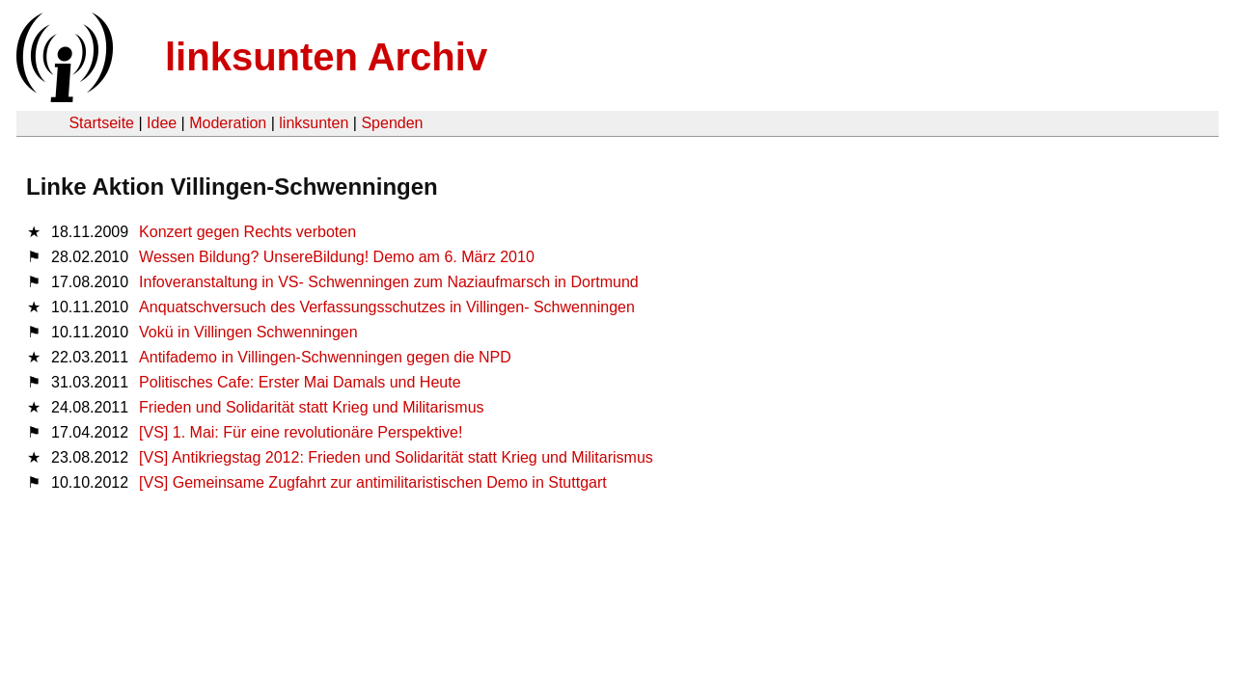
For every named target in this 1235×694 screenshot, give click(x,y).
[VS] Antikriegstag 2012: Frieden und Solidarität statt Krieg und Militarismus (396, 457)
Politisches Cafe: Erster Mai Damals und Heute (299, 382)
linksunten (313, 123)
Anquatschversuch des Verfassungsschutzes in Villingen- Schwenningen (387, 307)
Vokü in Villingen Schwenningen (248, 332)
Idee (162, 123)
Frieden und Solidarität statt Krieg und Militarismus (311, 407)
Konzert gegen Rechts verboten (247, 232)
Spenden (392, 123)
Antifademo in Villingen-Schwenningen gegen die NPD (325, 357)
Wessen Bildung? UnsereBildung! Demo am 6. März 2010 (337, 257)
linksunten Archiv (326, 57)
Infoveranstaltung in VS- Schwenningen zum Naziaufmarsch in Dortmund (389, 282)
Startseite (101, 123)
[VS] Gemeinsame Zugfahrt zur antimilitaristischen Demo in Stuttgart (373, 482)
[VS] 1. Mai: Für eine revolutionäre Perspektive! (300, 432)
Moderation (227, 123)
